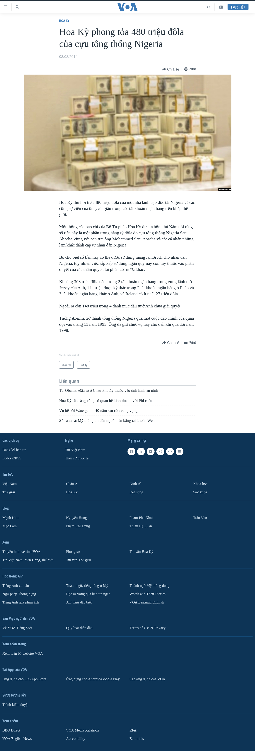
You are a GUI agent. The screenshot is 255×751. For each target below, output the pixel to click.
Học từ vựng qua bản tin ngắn (88, 593)
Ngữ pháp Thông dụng (19, 593)
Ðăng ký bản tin (14, 450)
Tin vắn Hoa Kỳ (141, 551)
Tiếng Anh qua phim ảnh (20, 602)
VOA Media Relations (82, 730)
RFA (133, 730)
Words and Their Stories (148, 593)
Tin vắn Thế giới (78, 560)
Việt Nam (9, 484)
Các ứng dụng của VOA (147, 679)
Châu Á (71, 484)
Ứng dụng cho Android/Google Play (93, 679)
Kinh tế (135, 484)
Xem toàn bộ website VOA (22, 653)
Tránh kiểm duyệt (15, 704)
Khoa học (200, 484)
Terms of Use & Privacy (148, 627)
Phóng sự (73, 551)
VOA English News (17, 738)
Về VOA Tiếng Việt (17, 627)
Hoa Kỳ (64, 20)
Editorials (137, 738)
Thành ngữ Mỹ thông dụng (149, 585)
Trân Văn (200, 517)
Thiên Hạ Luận (141, 526)
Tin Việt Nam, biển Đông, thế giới (27, 560)
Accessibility (75, 738)
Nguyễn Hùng (76, 517)
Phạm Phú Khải (141, 517)
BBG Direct (11, 730)
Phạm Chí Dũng (78, 526)
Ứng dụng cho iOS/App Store (24, 679)
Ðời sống (136, 492)
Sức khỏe (200, 492)
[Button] (170, 69)
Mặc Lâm (9, 526)
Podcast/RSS (11, 458)
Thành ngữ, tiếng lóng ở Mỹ (87, 585)
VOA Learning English (147, 602)
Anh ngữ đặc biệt (79, 602)
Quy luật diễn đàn (79, 627)
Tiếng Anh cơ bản (15, 585)
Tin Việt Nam (75, 450)
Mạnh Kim (10, 517)
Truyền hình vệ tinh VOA (21, 551)
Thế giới (8, 492)
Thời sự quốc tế (76, 458)
